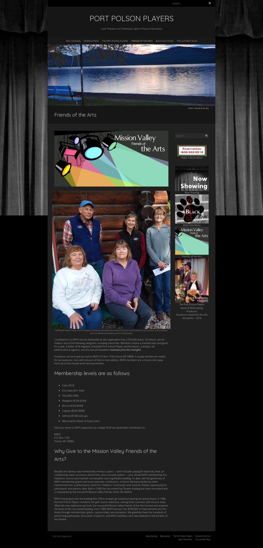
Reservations (91, 41)
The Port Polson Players (115, 41)
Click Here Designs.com (62, 536)
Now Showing (73, 41)
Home (190, 108)
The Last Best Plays (187, 41)
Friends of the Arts (141, 41)
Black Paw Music (164, 41)
